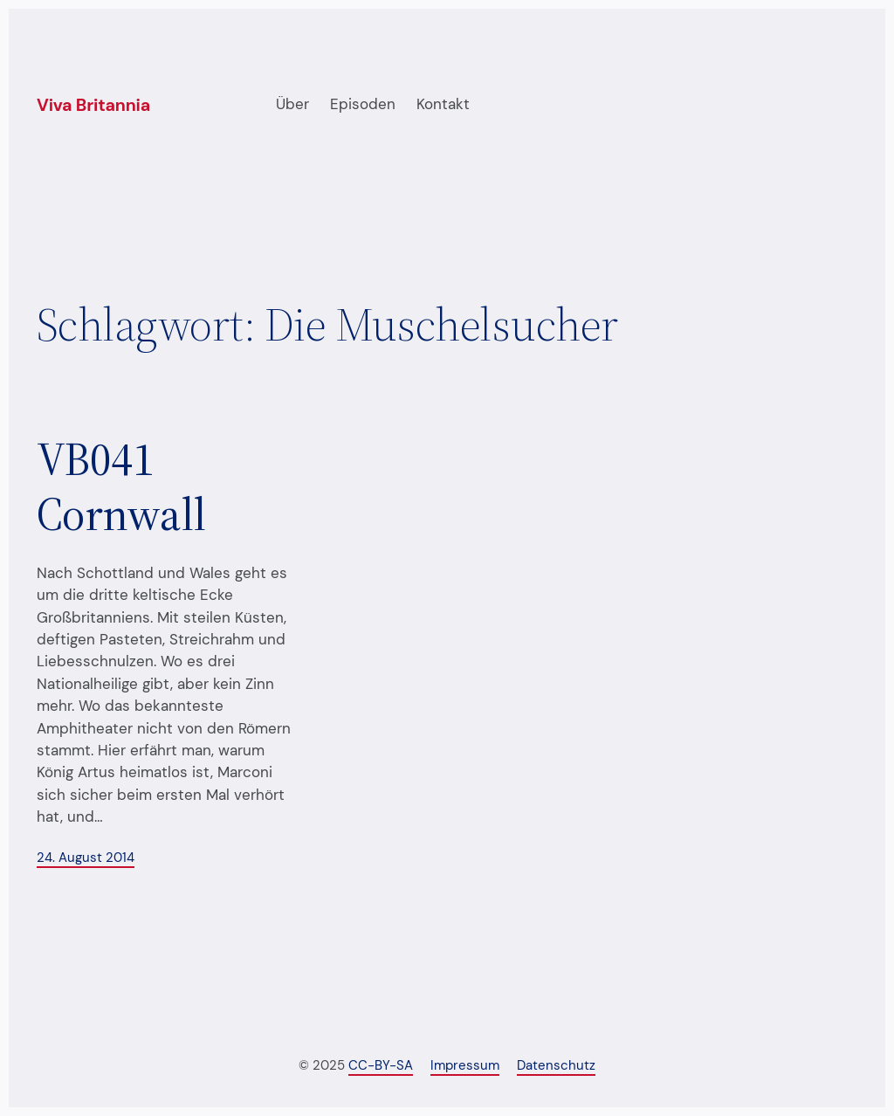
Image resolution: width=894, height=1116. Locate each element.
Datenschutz (556, 1065)
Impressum (464, 1065)
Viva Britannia (93, 105)
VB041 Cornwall (121, 486)
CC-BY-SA (380, 1065)
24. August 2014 (85, 858)
